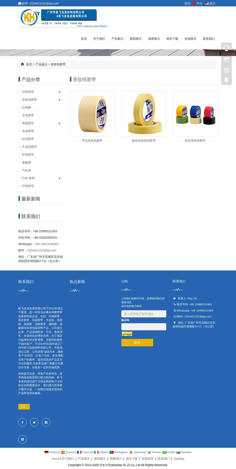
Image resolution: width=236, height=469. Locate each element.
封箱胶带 (28, 91)
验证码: (125, 320)
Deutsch (51, 452)
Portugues (119, 452)
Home (55, 458)
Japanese (138, 452)
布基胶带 (28, 131)
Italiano (101, 452)
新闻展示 (136, 38)
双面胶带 (28, 123)
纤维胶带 (28, 186)
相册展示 (154, 38)
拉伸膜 (26, 107)
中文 (197, 3)
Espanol (68, 452)
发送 (137, 342)
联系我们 (209, 38)
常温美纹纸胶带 (92, 140)
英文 (210, 3)
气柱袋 (26, 170)
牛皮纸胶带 (29, 146)
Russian (185, 452)
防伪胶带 (28, 154)
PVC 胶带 (28, 178)
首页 (84, 38)
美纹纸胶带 (58, 64)
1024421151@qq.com (42, 250)
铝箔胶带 (28, 139)
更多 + (24, 406)
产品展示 (117, 38)
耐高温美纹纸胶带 (144, 140)
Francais (85, 452)
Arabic (170, 452)
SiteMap (179, 458)
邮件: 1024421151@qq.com (38, 3)
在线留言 (190, 38)
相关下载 (172, 38)
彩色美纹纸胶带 (195, 140)
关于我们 (99, 38)
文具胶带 (28, 115)
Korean (155, 452)
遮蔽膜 (26, 162)
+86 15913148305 (47, 244)
